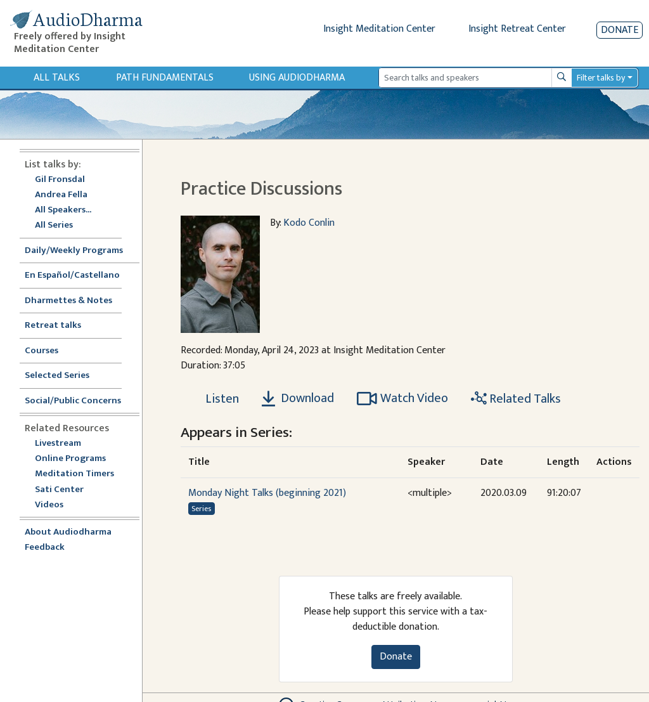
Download (298, 398)
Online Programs (70, 459)
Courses (41, 351)
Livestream (58, 443)
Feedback (45, 547)
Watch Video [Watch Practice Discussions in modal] (402, 398)
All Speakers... (63, 210)
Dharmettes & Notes (68, 301)
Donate (619, 30)
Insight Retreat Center (517, 28)
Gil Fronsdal (60, 179)
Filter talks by (601, 77)
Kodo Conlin (309, 222)
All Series (54, 225)
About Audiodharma (68, 532)
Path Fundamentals (165, 77)
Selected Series (65, 375)
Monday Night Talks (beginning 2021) (267, 493)
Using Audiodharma (297, 77)
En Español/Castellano (72, 275)
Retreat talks (53, 325)
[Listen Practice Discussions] (215, 398)
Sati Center (59, 490)
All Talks (57, 77)
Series (201, 508)
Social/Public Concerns (73, 401)
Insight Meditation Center (379, 28)
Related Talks (516, 399)
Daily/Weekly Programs (80, 251)
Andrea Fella (61, 195)
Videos (56, 505)
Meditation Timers (74, 474)
